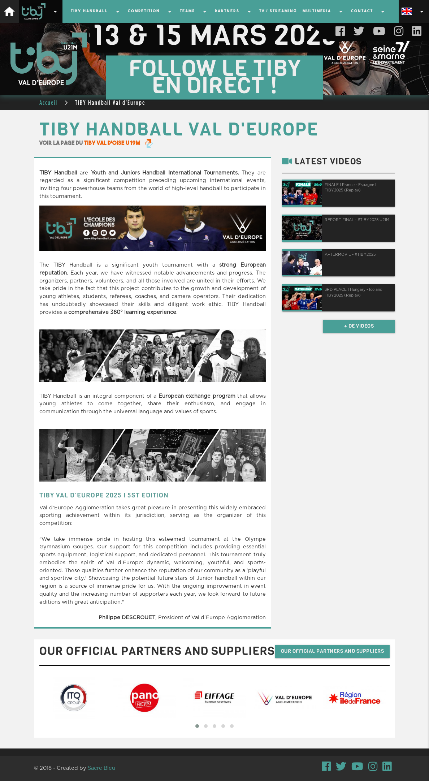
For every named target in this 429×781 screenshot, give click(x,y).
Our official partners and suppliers (332, 651)
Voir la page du (96, 143)
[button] (197, 726)
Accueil (48, 102)
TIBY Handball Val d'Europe (110, 102)
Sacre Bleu (101, 768)
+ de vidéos (359, 326)
